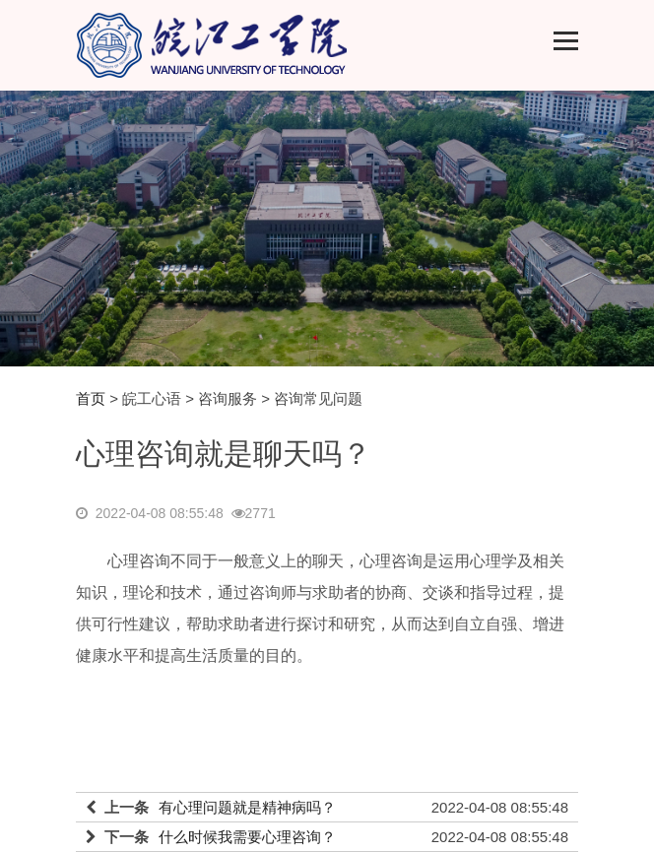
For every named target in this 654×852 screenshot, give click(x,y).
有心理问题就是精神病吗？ (247, 807)
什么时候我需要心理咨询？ (247, 836)
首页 (90, 398)
